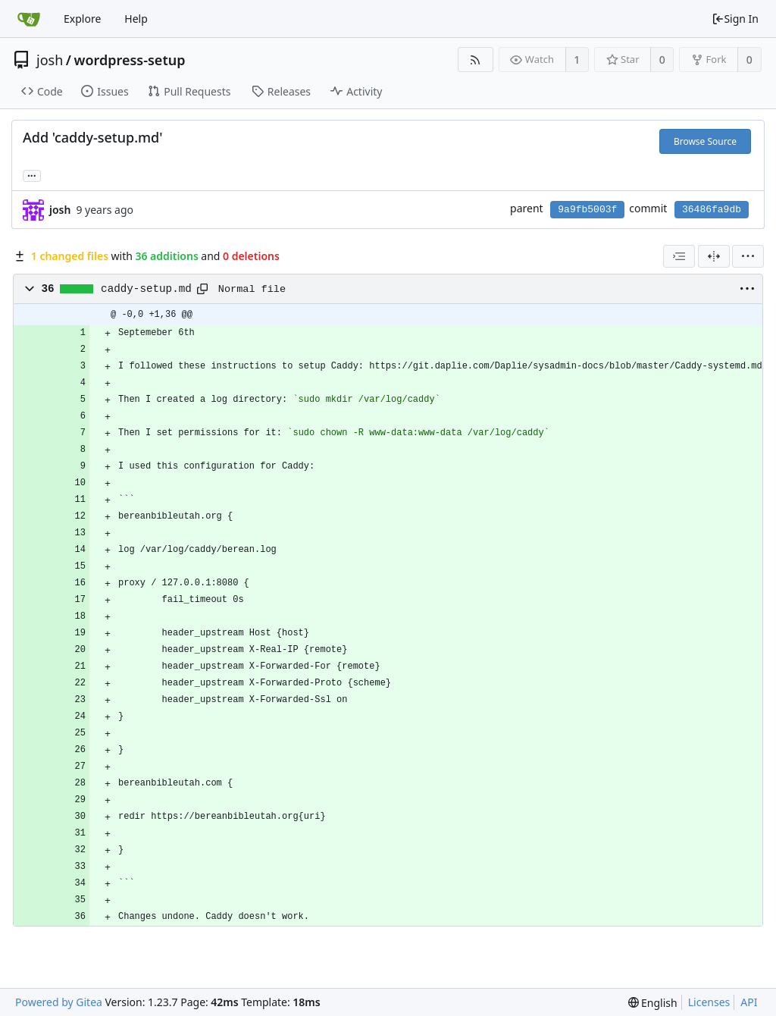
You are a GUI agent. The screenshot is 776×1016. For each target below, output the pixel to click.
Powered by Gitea (58, 1002)
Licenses (709, 1002)
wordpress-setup (129, 59)
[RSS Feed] (475, 59)
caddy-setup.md (146, 289)
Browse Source (705, 141)
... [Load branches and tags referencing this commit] (31, 175)
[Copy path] (202, 288)
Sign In (735, 18)
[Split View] (714, 256)
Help (136, 18)
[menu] (748, 256)
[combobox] (679, 256)
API (748, 1002)
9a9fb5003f (587, 209)
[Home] (29, 19)
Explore (82, 18)
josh (49, 59)
